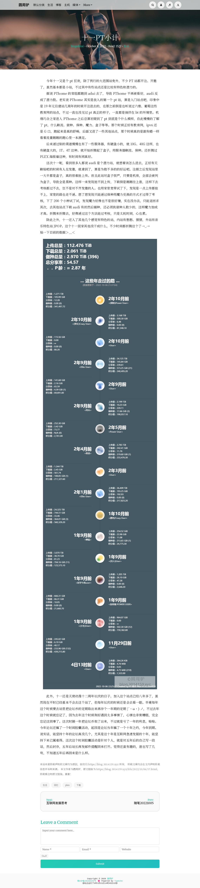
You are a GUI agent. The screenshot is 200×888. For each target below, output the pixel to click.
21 (101, 883)
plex (67, 785)
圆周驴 (24, 5)
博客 (58, 5)
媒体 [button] (75, 5)
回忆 (56, 785)
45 (110, 883)
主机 (67, 5)
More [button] (86, 5)
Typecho (118, 881)
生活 (50, 5)
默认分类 (39, 5)
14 (106, 883)
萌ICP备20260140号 (86, 881)
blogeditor (77, 46)
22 (114, 883)
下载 (78, 785)
